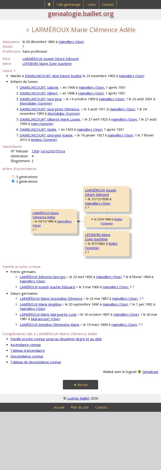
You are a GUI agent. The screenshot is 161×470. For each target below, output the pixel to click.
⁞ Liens (91, 4)
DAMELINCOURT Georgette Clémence (49, 109)
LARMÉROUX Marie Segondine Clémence (51, 357)
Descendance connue (26, 414)
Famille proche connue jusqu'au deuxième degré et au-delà (56, 397)
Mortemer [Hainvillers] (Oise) (128, 236)
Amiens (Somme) (44, 139)
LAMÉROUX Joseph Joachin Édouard (47, 345)
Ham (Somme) (42, 123)
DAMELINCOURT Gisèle (38, 129)
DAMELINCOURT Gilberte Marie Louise (50, 119)
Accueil (59, 465)
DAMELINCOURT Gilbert (39, 93)
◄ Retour (80, 443)
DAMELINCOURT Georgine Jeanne (46, 135)
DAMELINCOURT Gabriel (39, 87)
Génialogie (150, 430)
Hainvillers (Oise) (71, 41)
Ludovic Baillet (78, 456)
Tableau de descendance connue (35, 420)
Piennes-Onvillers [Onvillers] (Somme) (131, 300)
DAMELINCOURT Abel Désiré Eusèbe (53, 76)
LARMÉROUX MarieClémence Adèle (19, 244)
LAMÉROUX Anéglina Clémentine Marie (49, 383)
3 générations (27, 177)
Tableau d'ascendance (27, 408)
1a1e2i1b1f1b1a (52, 151)
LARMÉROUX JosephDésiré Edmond (72, 210)
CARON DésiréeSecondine (122, 292)
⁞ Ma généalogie (68, 4)
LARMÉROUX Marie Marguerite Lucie (48, 372)
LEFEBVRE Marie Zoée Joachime (47, 63)
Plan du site (80, 465)
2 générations (27, 181)
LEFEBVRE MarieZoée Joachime (69, 280)
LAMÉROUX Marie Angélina (40, 362)
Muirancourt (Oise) (45, 377)
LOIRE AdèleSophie (119, 228)
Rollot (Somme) (85, 251)
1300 (35, 151)
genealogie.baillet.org (80, 13)
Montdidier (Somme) (36, 103)
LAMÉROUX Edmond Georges (43, 335)
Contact (108, 4)
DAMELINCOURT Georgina (40, 99)
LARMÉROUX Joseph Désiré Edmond (51, 59)
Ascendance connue (25, 403)
